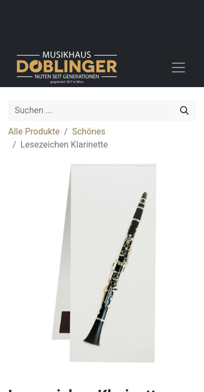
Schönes (88, 131)
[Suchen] (184, 110)
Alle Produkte (34, 131)
